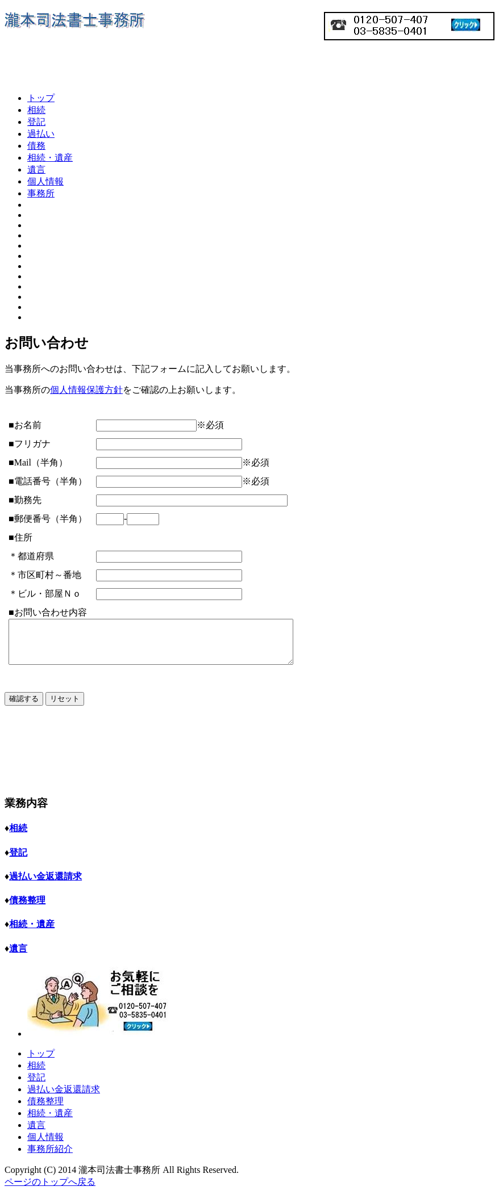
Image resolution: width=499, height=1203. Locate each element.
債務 (36, 145)
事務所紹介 (50, 1159)
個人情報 (45, 181)
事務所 (41, 193)
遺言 (36, 169)
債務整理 (45, 1111)
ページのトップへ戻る (50, 1192)
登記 (36, 122)
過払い (41, 134)
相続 (36, 110)
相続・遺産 (50, 157)
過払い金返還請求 (63, 1099)
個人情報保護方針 (86, 390)
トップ (41, 98)
